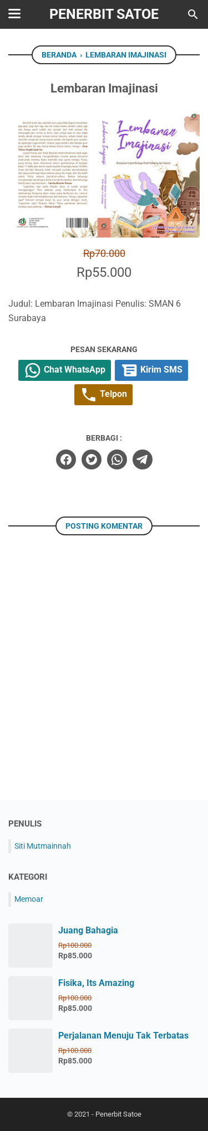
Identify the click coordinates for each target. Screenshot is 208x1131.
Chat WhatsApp (64, 370)
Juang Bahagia (88, 930)
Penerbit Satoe (104, 14)
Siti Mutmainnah (42, 845)
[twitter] (92, 459)
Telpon (103, 395)
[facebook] (66, 459)
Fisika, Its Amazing (96, 983)
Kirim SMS (151, 370)
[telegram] (143, 459)
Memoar (28, 899)
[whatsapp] (117, 459)
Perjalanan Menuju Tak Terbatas (123, 1035)
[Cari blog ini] (193, 14)
